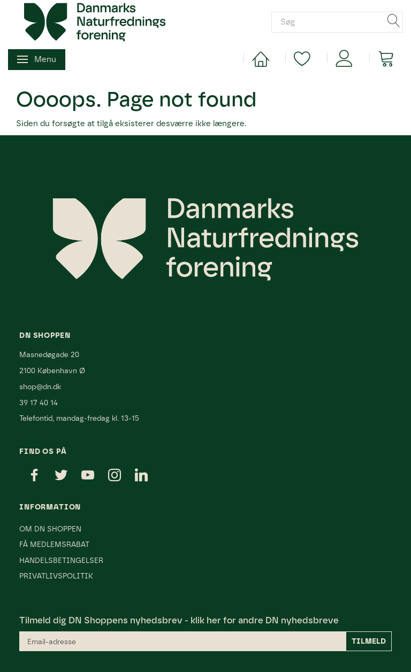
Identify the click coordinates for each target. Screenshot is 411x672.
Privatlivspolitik (56, 575)
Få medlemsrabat (54, 544)
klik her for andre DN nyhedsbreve (265, 620)
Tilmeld (369, 641)
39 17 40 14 (38, 402)
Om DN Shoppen (50, 528)
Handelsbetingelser (61, 560)
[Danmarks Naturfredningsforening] (94, 21)
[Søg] (393, 21)
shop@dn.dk (40, 386)
